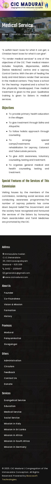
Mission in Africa (13, 435)
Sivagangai (10, 344)
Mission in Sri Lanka (15, 429)
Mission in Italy (12, 423)
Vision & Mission (13, 304)
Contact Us (10, 378)
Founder (8, 292)
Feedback (9, 372)
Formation (10, 310)
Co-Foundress (12, 298)
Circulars (9, 366)
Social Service (11, 417)
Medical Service (12, 411)
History (8, 316)
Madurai (9, 332)
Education (10, 406)
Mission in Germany (15, 447)
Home (5, 34)
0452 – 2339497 (13, 268)
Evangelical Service (15, 400)
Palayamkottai (12, 338)
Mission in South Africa (17, 441)
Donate (8, 384)
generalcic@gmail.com (17, 272)
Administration (12, 360)
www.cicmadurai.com (16, 277)
